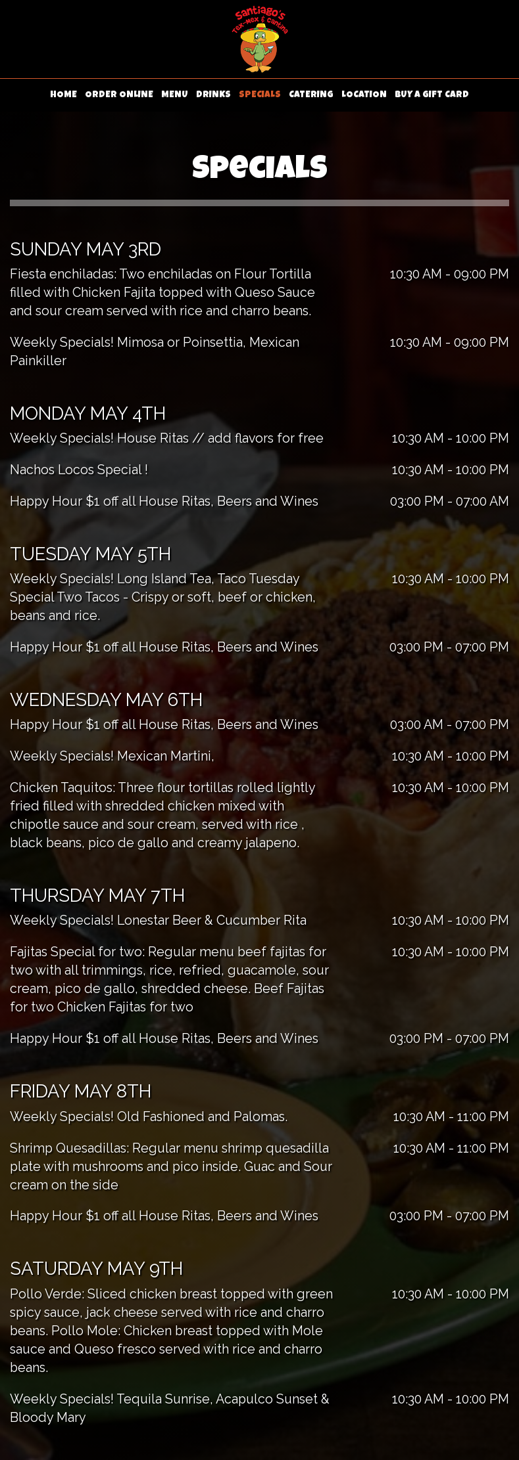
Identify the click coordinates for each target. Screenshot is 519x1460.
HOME (63, 95)
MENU (174, 95)
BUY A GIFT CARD (432, 95)
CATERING (311, 95)
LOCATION (364, 95)
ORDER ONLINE (119, 95)
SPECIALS (260, 95)
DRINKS (213, 95)
